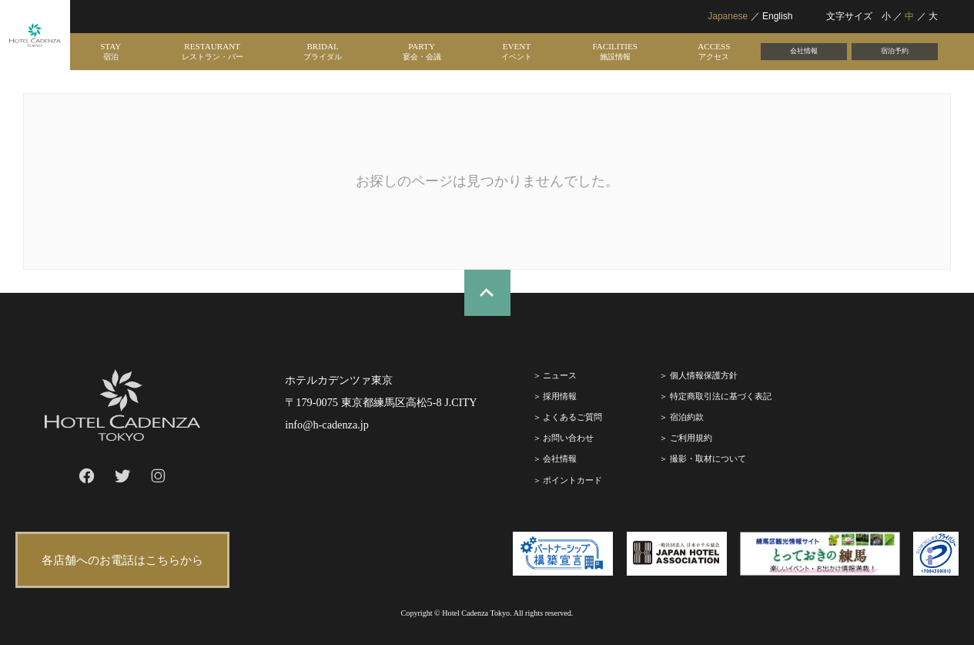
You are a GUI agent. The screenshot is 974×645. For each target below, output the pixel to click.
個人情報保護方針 (704, 375)
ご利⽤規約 (691, 437)
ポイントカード (572, 480)
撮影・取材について (708, 458)
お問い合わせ (568, 437)
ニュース (560, 375)
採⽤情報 (560, 396)
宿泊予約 (895, 51)
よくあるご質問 (572, 417)
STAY (110, 51)
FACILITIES (615, 51)
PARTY (422, 51)
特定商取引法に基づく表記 (721, 396)
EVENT (516, 51)
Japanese (728, 16)
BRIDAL (322, 51)
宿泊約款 (687, 417)
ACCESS (714, 51)
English (777, 16)
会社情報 (804, 51)
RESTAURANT (212, 51)
